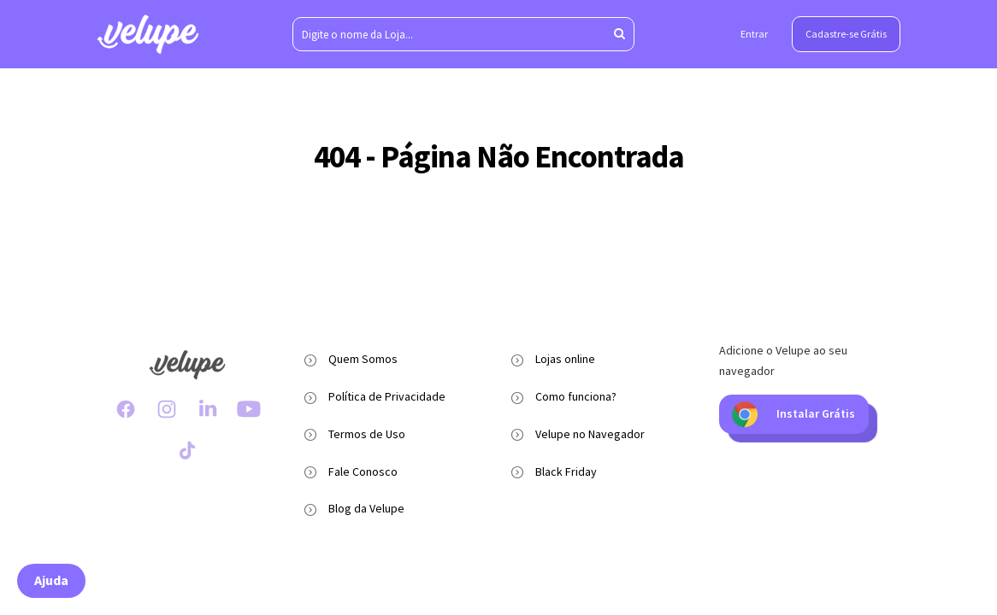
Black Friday (566, 471)
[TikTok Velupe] (187, 450)
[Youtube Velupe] (248, 409)
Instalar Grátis (793, 414)
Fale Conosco (363, 471)
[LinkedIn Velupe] (207, 409)
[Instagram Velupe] (166, 409)
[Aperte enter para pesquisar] (619, 34)
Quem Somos (363, 358)
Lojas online (565, 358)
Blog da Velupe (366, 508)
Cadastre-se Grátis (846, 33)
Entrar (754, 33)
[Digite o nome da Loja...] (463, 34)
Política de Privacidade (386, 396)
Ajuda (51, 580)
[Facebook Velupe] (125, 409)
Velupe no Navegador (590, 434)
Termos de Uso (366, 434)
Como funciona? (575, 396)
